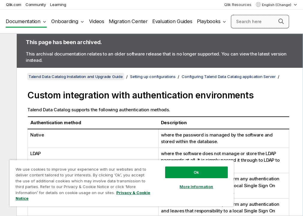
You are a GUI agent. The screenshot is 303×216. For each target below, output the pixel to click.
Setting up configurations (153, 76)
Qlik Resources (237, 4)
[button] (281, 21)
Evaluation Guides (172, 21)
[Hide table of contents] (7, 42)
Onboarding (64, 21)
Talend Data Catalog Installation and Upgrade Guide (75, 76)
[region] (122, 183)
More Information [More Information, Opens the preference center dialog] (196, 186)
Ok (196, 172)
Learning (58, 4)
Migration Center (128, 21)
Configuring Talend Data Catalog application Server (229, 76)
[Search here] (260, 21)
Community (35, 4)
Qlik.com (13, 4)
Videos (96, 21)
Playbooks (209, 21)
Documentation (23, 21)
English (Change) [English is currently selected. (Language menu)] (277, 5)
